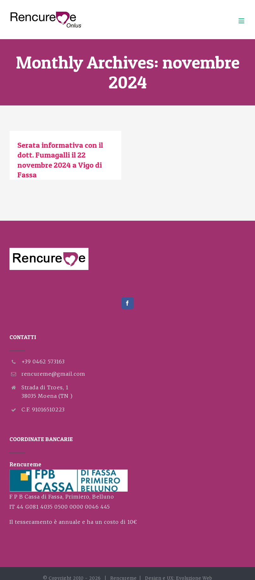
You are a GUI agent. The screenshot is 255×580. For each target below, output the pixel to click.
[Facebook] (127, 303)
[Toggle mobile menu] (242, 20)
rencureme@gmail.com (53, 374)
